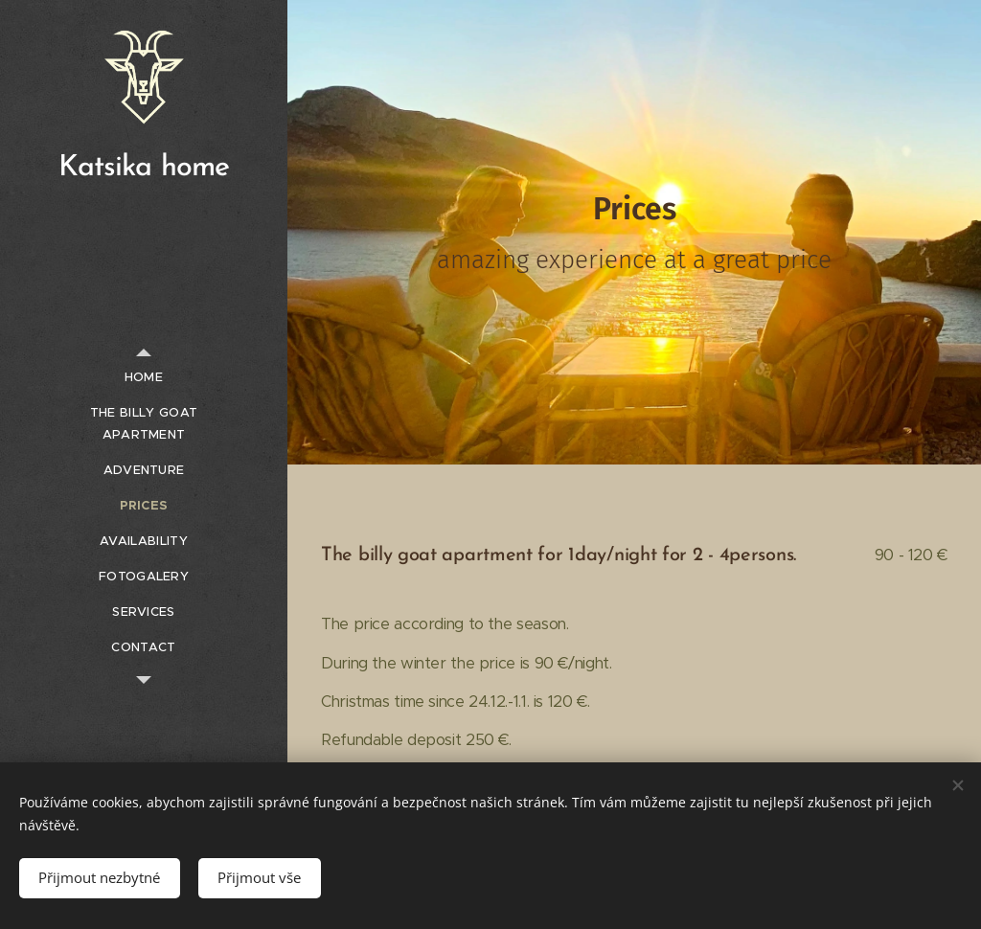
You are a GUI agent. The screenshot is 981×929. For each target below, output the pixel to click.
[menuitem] (144, 377)
